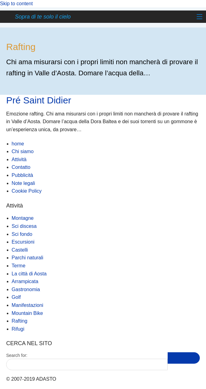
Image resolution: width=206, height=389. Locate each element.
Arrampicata (25, 281)
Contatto (21, 167)
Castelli (20, 250)
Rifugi (18, 329)
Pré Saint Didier (38, 100)
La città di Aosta (29, 273)
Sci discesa (24, 226)
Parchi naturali (27, 257)
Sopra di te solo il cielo (43, 17)
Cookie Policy (27, 191)
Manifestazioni (27, 305)
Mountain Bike (27, 313)
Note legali (23, 183)
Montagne (23, 218)
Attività (19, 159)
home (18, 143)
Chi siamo (23, 151)
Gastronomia (26, 289)
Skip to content (16, 3)
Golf (16, 297)
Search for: (16, 355)
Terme (18, 265)
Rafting (20, 321)
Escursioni (23, 242)
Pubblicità (22, 175)
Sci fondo (22, 234)
